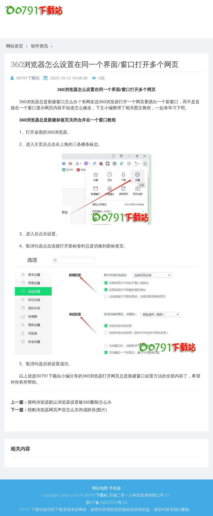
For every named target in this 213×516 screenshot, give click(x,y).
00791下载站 (28, 78)
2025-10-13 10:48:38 (69, 78)
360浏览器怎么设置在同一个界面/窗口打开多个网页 (95, 64)
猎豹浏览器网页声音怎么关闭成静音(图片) (67, 409)
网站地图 (100, 488)
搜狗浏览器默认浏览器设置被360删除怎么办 (70, 402)
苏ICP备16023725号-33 (106, 502)
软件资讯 (39, 46)
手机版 (115, 488)
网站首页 (14, 46)
